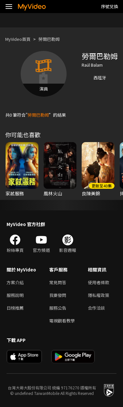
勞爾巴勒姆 (49, 39)
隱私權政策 (98, 295)
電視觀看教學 (62, 320)
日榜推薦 (15, 308)
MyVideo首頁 (18, 39)
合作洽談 (96, 308)
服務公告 (57, 308)
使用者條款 (98, 282)
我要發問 (57, 295)
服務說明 (15, 295)
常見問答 (57, 282)
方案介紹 (15, 282)
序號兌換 (109, 6)
